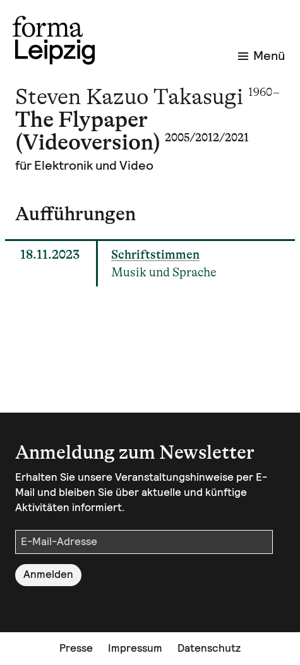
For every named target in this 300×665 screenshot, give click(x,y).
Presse (76, 648)
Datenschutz (209, 648)
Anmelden (48, 574)
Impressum (135, 648)
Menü (261, 55)
